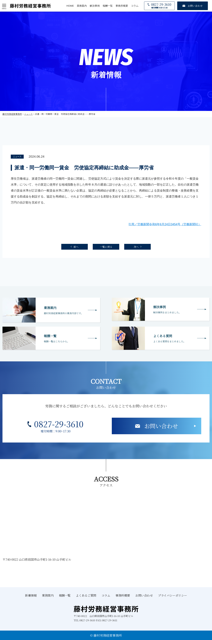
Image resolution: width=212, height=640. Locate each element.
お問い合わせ (161, 426)
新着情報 (31, 595)
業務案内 (82, 5)
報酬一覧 (108, 5)
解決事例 (95, 5)
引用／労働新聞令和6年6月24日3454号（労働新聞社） (164, 224)
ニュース (17, 156)
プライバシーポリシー (172, 595)
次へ (136, 246)
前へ (76, 246)
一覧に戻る (106, 246)
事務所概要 (122, 5)
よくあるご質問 (86, 595)
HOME (70, 5)
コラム (134, 5)
